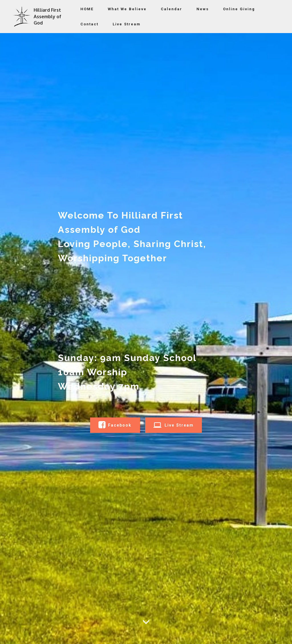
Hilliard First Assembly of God (47, 16)
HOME (87, 9)
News (202, 9)
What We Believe (127, 9)
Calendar (171, 9)
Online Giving (239, 9)
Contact (89, 24)
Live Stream (127, 24)
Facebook (114, 425)
